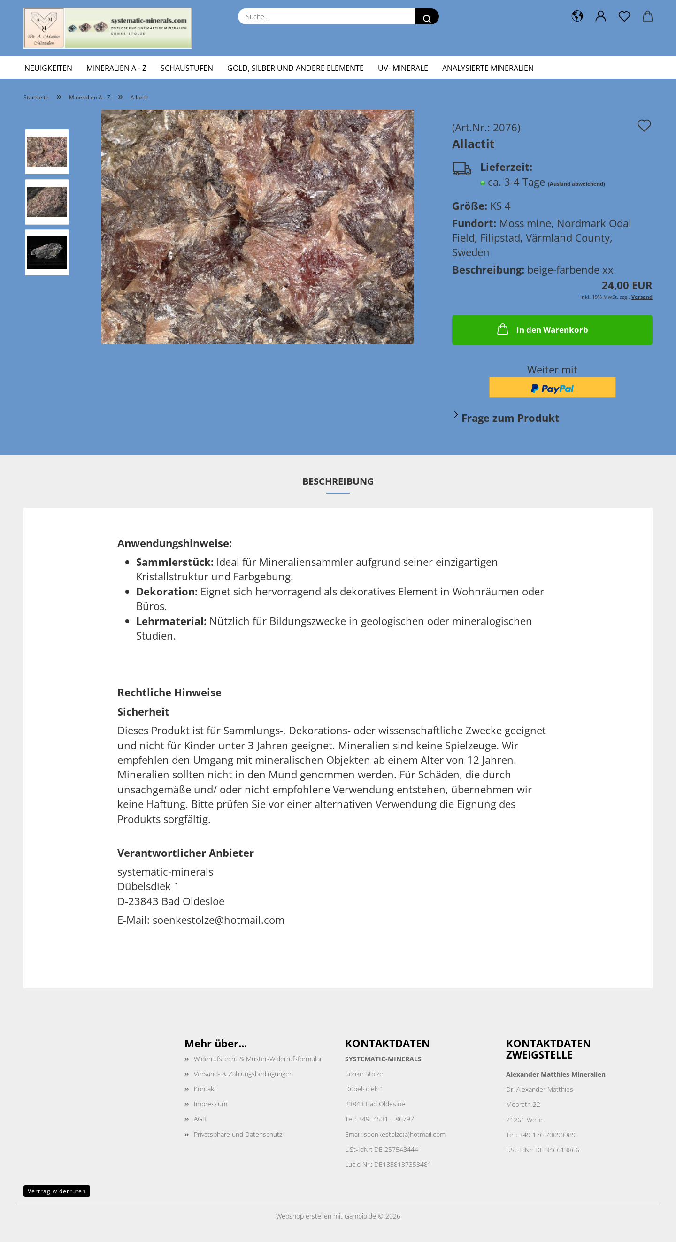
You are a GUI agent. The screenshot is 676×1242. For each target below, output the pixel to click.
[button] (577, 16)
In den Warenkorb (541, 328)
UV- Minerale (403, 68)
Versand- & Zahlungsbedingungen (243, 1073)
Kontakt (205, 1088)
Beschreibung (338, 481)
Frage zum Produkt (510, 418)
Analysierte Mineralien (488, 68)
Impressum (210, 1103)
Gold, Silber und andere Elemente (295, 68)
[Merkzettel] (624, 16)
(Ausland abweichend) (576, 183)
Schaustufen (187, 68)
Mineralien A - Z (116, 68)
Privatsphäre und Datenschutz (238, 1134)
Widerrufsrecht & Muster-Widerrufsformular (258, 1058)
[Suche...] (427, 16)
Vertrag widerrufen (57, 1191)
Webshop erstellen (303, 1216)
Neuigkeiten (48, 68)
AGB (200, 1118)
